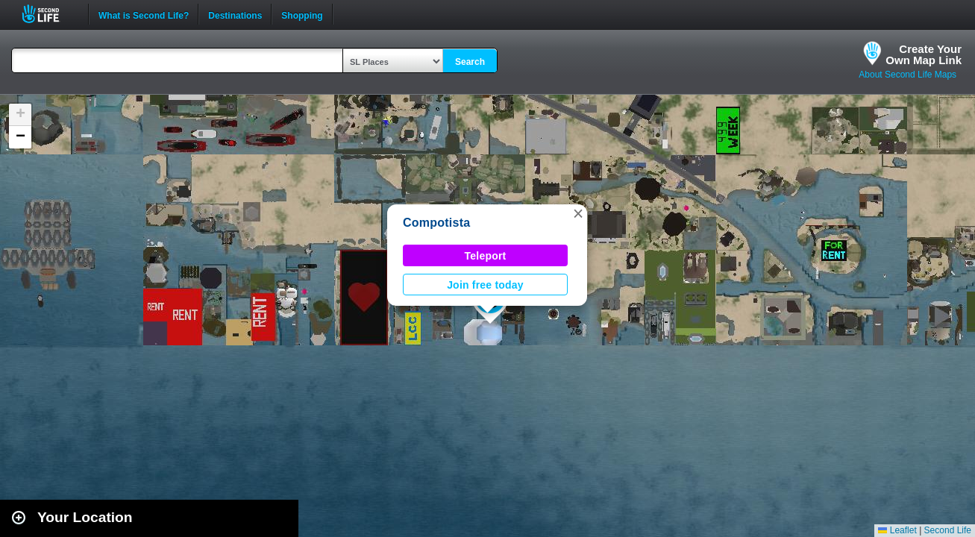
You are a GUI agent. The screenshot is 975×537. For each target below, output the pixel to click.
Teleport (486, 256)
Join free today (485, 285)
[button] (578, 213)
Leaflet (897, 530)
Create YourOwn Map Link (923, 54)
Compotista (436, 222)
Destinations (235, 14)
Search (470, 62)
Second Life (49, 14)
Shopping (301, 14)
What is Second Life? (143, 14)
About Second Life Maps (907, 74)
